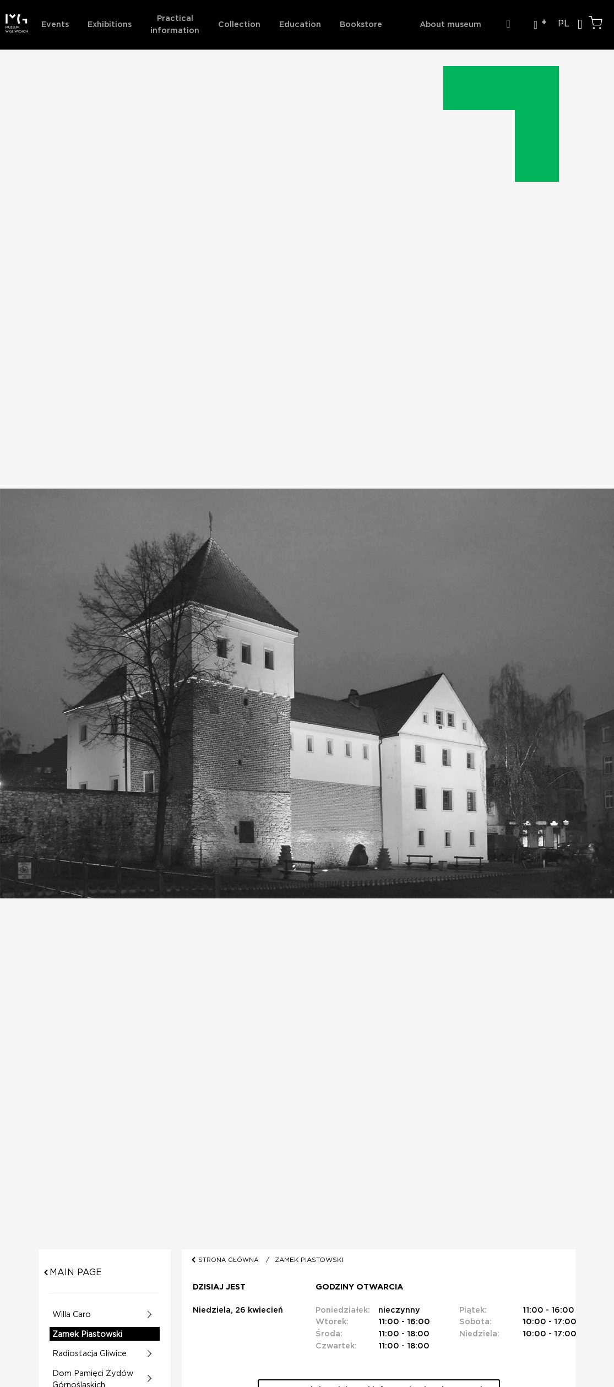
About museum (450, 24)
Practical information (174, 24)
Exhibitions (110, 24)
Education (300, 24)
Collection (239, 24)
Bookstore (361, 24)
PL (563, 23)
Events (55, 24)
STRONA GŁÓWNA (229, 1260)
